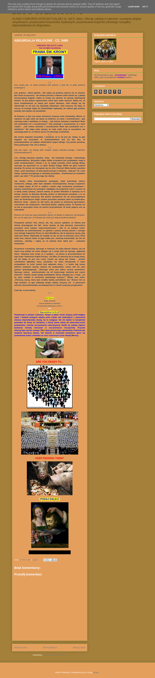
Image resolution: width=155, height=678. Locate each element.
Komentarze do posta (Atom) (55, 655)
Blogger (96, 672)
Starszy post (79, 647)
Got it (145, 7)
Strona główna (50, 647)
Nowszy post (20, 647)
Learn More (133, 7)
